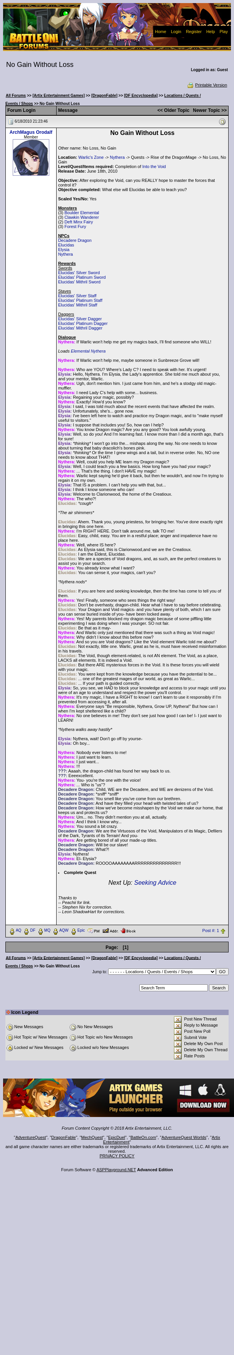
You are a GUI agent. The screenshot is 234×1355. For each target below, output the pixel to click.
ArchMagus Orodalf (31, 132)
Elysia (63, 249)
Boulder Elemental (81, 212)
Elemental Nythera (88, 351)
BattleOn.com (143, 1137)
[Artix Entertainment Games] (58, 95)
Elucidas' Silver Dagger (80, 318)
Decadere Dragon (75, 240)
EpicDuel (116, 1137)
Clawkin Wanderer (81, 217)
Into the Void (154, 166)
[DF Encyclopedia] (140, 95)
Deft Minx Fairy (78, 222)
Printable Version (207, 85)
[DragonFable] (104, 95)
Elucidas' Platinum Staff (80, 300)
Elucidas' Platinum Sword (82, 277)
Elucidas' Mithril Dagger (80, 328)
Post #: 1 (210, 930)
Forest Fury (75, 226)
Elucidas (66, 245)
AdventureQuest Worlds (184, 1137)
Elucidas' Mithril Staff (77, 305)
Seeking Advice (155, 882)
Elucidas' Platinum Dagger (83, 323)
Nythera (117, 157)
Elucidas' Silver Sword (79, 272)
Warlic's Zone (91, 157)
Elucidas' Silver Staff (77, 295)
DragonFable (63, 1137)
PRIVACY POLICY (117, 1156)
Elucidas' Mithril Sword (79, 282)
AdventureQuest (30, 1137)
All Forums (16, 95)
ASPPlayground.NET (116, 1169)
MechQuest (92, 1137)
